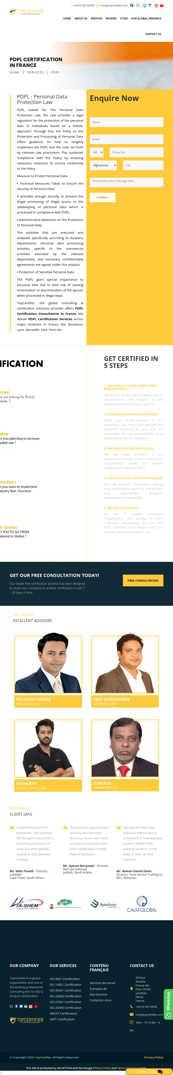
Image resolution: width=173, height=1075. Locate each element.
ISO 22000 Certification (65, 996)
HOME (15, 72)
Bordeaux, (75, 324)
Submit (102, 197)
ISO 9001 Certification (65, 979)
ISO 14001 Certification (65, 985)
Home (67, 18)
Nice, (44, 329)
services (96, 18)
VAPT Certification (62, 1019)
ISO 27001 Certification (65, 1002)
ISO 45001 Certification (65, 990)
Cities (124, 18)
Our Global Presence (146, 18)
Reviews (111, 18)
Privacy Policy (153, 1057)
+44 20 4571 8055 (83, 5)
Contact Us (153, 34)
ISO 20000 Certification (65, 1008)
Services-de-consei (102, 983)
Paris (52, 329)
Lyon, (21, 329)
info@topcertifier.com (112, 5)
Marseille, (33, 329)
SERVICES (35, 72)
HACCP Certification (63, 1013)
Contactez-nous (101, 1000)
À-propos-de (98, 989)
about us (80, 18)
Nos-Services (99, 994)
